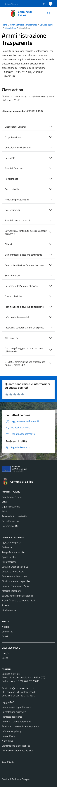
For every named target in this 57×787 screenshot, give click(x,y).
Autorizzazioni (9, 562)
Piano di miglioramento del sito (17, 750)
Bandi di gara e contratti (17, 220)
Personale (10, 158)
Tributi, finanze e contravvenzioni (18, 600)
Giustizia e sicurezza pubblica (16, 581)
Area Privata (8, 762)
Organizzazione (13, 137)
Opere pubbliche (13, 296)
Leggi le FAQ (8, 702)
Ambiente (7, 547)
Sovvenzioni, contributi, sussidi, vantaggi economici (26, 232)
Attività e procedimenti (17, 199)
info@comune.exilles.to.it (21, 688)
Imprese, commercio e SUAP (16, 586)
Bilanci (8, 244)
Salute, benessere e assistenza (17, 595)
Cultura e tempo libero (13, 571)
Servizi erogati (12, 275)
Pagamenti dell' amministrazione (22, 286)
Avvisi (5, 636)
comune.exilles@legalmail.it (21, 692)
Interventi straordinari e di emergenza (24, 327)
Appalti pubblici (9, 557)
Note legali (7, 741)
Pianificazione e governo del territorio (24, 307)
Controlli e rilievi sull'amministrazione (24, 265)
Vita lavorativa (9, 610)
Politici (5, 511)
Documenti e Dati (10, 526)
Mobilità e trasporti (11, 591)
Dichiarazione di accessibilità (16, 745)
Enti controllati (12, 189)
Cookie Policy (8, 736)
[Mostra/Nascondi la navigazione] (6, 13)
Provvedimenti (12, 210)
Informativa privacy (11, 731)
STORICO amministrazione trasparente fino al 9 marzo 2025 (25, 363)
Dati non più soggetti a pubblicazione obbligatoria (24, 350)
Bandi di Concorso (14, 168)
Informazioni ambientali (17, 317)
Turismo (5, 605)
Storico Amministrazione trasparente (20, 726)
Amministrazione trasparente (16, 721)
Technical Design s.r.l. (22, 779)
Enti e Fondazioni (10, 521)
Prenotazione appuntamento (16, 707)
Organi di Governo (11, 506)
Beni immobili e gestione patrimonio (23, 254)
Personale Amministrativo (15, 516)
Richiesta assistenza (12, 716)
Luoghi (5, 653)
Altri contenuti (12, 338)
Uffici (4, 502)
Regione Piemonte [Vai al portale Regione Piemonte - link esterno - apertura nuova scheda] (11, 4)
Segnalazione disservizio (14, 712)
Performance (11, 179)
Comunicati (7, 631)
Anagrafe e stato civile (13, 552)
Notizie (5, 627)
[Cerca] (48, 13)
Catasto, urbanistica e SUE (15, 566)
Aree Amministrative (12, 497)
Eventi (5, 658)
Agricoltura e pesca (11, 542)
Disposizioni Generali (15, 126)
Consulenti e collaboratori (18, 147)
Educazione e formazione (14, 576)
